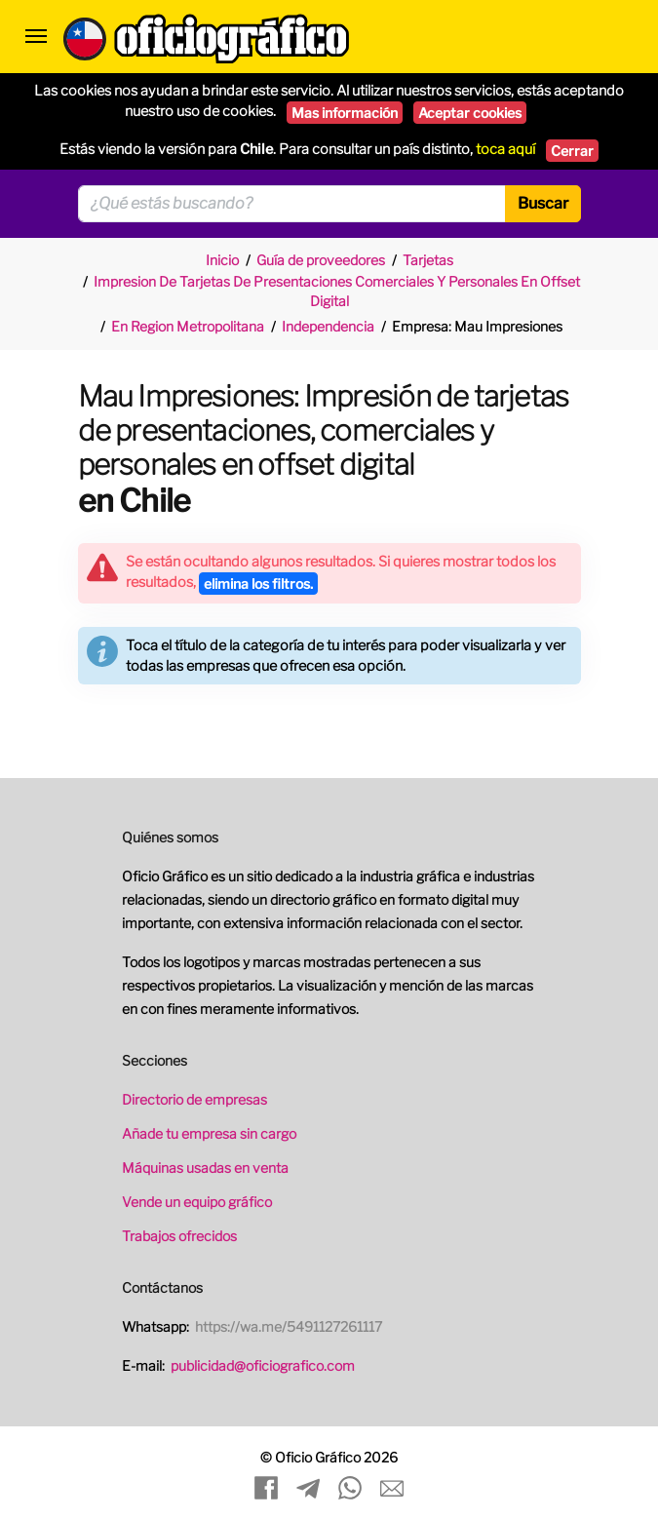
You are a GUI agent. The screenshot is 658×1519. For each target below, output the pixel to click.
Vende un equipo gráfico (197, 1201)
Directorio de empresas (194, 1099)
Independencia (328, 326)
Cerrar (572, 150)
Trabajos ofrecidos (179, 1235)
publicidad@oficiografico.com (263, 1365)
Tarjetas (428, 260)
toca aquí (505, 149)
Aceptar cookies (470, 112)
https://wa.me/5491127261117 (288, 1326)
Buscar (543, 203)
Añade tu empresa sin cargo (209, 1133)
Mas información (344, 112)
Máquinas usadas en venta (205, 1167)
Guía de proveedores (320, 260)
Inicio (222, 260)
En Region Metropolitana (187, 326)
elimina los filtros (258, 583)
